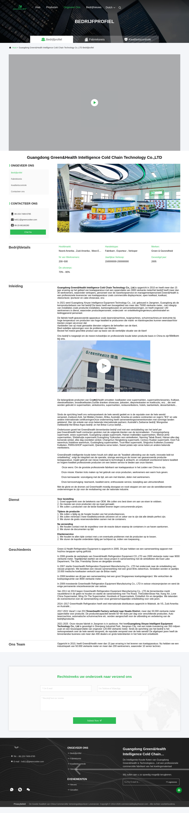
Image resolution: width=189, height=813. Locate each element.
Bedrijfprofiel (16, 172)
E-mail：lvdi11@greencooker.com (27, 761)
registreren (171, 782)
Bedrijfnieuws (93, 7)
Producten (52, 7)
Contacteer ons (18, 191)
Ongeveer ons (72, 7)
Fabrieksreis (16, 179)
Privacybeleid (20, 804)
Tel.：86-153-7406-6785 (23, 756)
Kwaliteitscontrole (19, 185)
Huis (37, 7)
